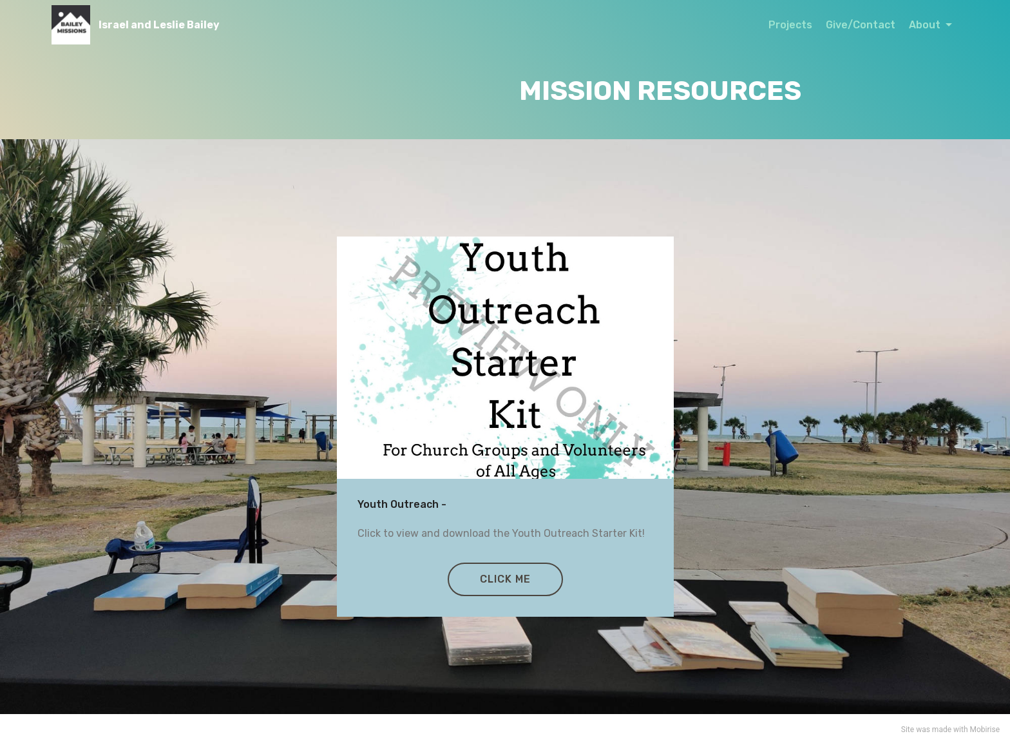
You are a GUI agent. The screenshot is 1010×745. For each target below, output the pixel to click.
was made (933, 729)
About (926, 25)
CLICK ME (505, 579)
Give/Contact (860, 25)
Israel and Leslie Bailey (159, 25)
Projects (790, 25)
